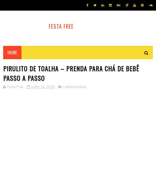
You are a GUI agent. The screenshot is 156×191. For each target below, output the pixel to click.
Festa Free (61, 26)
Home (12, 52)
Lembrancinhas (75, 87)
